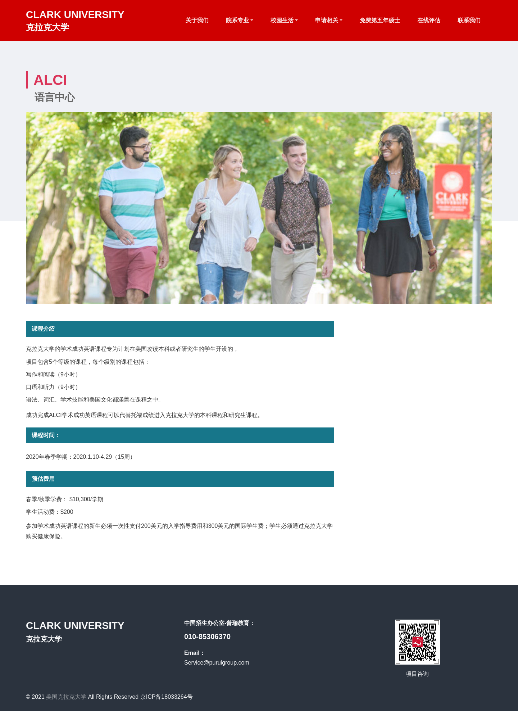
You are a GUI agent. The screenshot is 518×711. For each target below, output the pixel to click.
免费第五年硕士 (380, 20)
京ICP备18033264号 (166, 697)
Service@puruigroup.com (216, 663)
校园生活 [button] (282, 20)
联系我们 (469, 20)
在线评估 (428, 20)
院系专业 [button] (237, 20)
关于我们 (197, 20)
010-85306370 (207, 636)
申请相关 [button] (326, 20)
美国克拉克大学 (66, 697)
